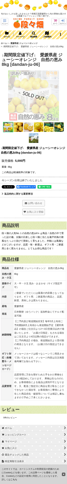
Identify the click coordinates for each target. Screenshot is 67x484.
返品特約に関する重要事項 (17, 193)
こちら (14, 479)
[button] (4, 21)
